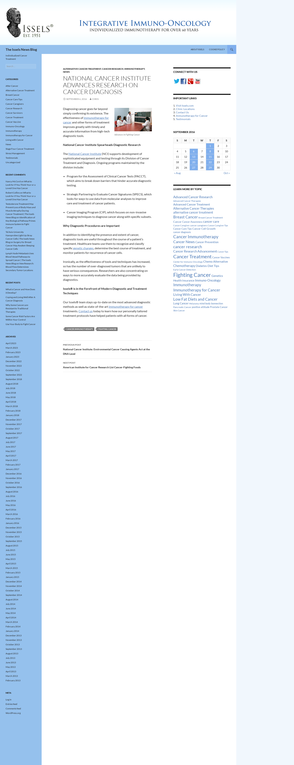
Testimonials (183, 119)
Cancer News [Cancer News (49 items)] (184, 242)
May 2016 (11, 505)
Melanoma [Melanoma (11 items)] (194, 303)
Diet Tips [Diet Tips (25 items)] (213, 265)
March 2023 (12, 347)
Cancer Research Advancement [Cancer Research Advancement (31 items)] (195, 251)
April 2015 (11, 563)
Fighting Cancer (107, 329)
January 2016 (12, 523)
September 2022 (14, 374)
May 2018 (11, 397)
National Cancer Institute (84, 153)
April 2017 (11, 455)
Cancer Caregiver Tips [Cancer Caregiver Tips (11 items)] (218, 225)
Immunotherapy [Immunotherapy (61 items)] (187, 284)
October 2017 (13, 428)
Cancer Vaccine (13, 121)
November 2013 (14, 640)
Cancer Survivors (14, 112)
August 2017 (12, 437)
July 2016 (10, 496)
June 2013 (11, 662)
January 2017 (12, 469)
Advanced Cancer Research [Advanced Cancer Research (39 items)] (193, 197)
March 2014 (12, 622)
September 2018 (14, 379)
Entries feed (11, 704)
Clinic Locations (185, 109)
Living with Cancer (15, 139)
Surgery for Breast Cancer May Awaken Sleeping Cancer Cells (20, 245)
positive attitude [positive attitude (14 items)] (200, 307)
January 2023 (12, 356)
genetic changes (83, 248)
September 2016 (14, 487)
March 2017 (12, 460)
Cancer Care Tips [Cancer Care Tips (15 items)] (182, 228)
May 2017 (11, 451)
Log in (8, 699)
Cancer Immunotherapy (79, 329)
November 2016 (14, 478)
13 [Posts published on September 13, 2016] (193, 156)
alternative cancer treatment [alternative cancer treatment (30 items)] (193, 212)
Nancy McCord (13, 181)
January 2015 (12, 577)
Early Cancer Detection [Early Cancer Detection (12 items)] (184, 269)
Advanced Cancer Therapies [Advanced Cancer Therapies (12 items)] (187, 201)
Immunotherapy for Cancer (192, 115)
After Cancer (12, 85)
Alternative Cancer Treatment (82, 68)
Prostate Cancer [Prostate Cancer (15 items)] (219, 307)
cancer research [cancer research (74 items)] (187, 246)
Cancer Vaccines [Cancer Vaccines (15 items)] (221, 257)
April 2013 (11, 671)
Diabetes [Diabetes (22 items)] (201, 265)
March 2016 (12, 514)
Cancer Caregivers (15, 103)
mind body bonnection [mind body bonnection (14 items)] (211, 303)
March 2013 (12, 676)
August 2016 (12, 491)
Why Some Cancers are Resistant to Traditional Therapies (17, 308)
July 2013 (10, 658)
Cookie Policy (217, 49)
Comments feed (13, 708)
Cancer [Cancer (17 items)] (177, 221)
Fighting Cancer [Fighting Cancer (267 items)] (192, 274)
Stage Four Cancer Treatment (20, 148)
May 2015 (11, 559)
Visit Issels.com (185, 105)
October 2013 (13, 644)
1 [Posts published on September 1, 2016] (210, 145)
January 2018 (12, 415)
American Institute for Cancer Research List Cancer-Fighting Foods (107, 365)
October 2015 (13, 536)
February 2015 (13, 572)
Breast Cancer (13, 94)
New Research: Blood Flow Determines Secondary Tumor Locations (20, 267)
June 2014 (11, 608)
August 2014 (12, 599)
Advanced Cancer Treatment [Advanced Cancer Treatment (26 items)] (191, 204)
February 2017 (13, 464)
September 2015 (14, 541)
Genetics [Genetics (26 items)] (217, 275)
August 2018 (12, 383)
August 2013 (12, 653)
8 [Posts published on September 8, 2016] (210, 151)
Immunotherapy (134, 68)
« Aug (177, 173)
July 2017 (10, 442)
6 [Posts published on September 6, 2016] (193, 151)
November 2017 (14, 424)
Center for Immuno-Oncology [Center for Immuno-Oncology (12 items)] (188, 262)
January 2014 (12, 631)
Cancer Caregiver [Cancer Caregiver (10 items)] (181, 225)
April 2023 (11, 343)
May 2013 (11, 667)
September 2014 (14, 595)
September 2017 (14, 433)
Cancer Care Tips (14, 99)
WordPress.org (13, 713)
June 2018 (11, 392)
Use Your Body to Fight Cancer (21, 324)
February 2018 (13, 410)
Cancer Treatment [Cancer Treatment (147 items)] (192, 256)
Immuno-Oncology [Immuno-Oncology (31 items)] (208, 280)
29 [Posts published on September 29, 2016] (210, 167)
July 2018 (10, 388)
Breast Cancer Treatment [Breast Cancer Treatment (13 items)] (210, 217)
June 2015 (11, 554)
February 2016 (13, 518)
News (66, 71)
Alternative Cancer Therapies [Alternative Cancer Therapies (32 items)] (193, 208)
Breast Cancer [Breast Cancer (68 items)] (185, 216)
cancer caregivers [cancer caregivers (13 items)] (198, 225)
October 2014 (13, 590)
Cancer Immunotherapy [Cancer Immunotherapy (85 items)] (195, 236)
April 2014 (11, 617)
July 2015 (10, 550)
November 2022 (14, 365)
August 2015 (12, 545)
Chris (95, 99)
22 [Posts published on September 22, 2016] (210, 162)
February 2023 (13, 352)
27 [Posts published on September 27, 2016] (193, 167)
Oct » (227, 173)
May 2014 (11, 613)
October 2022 (13, 370)
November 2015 (14, 532)
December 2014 (14, 581)
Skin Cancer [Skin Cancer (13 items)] (179, 310)
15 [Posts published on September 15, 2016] (210, 156)
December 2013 (14, 635)
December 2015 (14, 527)
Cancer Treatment (14, 117)
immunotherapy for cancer (126, 306)
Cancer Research (112, 68)
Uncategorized (13, 162)
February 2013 (13, 680)
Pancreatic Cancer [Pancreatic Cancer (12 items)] (182, 307)
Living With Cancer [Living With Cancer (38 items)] (187, 294)
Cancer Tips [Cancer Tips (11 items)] (223, 251)
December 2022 (14, 361)
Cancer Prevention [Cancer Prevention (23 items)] (206, 242)
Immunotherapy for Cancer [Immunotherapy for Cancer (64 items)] (196, 290)
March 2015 (12, 568)
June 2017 (11, 446)
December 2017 (14, 419)
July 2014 (10, 604)
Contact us (86, 311)
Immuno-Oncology (15, 126)
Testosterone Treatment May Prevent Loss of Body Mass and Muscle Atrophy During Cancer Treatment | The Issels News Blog (21, 210)
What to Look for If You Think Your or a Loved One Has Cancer (20, 185)
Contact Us (182, 112)
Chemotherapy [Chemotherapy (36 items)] (184, 266)
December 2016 (14, 473)
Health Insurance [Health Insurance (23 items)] (183, 280)
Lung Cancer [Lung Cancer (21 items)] (181, 303)
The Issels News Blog (21, 49)
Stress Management (15, 153)
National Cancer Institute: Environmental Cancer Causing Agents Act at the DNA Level (107, 349)
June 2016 (11, 500)
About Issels (197, 49)
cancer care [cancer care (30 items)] (211, 221)
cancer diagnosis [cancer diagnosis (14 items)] (182, 232)
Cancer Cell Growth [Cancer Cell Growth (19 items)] (204, 228)
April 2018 (11, 401)
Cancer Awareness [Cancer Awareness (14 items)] (192, 221)
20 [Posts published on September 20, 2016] (193, 162)
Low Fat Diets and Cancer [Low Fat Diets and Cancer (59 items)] (195, 299)
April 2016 (11, 509)
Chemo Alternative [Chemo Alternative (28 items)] (215, 261)
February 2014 (13, 626)
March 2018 (12, 406)
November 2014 (14, 586)
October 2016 (13, 482)
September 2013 (14, 649)
